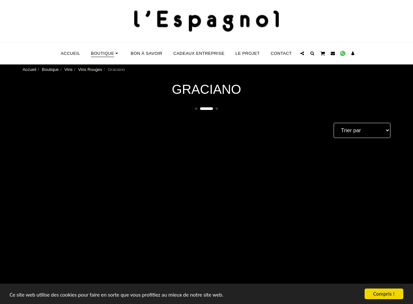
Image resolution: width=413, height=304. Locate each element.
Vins (68, 69)
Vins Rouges (90, 69)
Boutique (50, 69)
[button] (302, 53)
